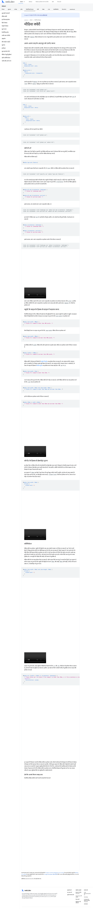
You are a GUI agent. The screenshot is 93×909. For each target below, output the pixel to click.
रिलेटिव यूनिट (39, 365)
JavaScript (72, 9)
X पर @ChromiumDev (87, 893)
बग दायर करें (69, 892)
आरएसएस (86, 904)
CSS (49, 9)
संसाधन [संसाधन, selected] (21, 1)
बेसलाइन (30, 1)
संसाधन (4, 6)
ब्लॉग (53, 1)
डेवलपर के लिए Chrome (78, 893)
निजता (3, 9)
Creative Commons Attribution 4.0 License (54, 872)
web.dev (26, 20)
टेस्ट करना (64, 9)
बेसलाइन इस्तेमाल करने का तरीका (42, 1)
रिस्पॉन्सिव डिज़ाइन (37, 20)
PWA (43, 9)
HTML (15, 9)
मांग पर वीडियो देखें (43, 15)
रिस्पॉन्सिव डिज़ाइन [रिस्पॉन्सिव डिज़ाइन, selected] (29, 9)
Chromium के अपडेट (79, 896)
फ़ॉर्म (38, 9)
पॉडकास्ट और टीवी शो (78, 902)
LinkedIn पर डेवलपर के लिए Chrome (87, 900)
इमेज (21, 9)
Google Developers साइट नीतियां (50, 874)
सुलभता (9, 9)
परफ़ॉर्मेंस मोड (55, 9)
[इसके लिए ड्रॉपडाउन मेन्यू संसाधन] (25, 2)
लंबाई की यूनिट (44, 361)
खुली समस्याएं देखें (70, 894)
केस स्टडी (59, 1)
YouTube (86, 897)
